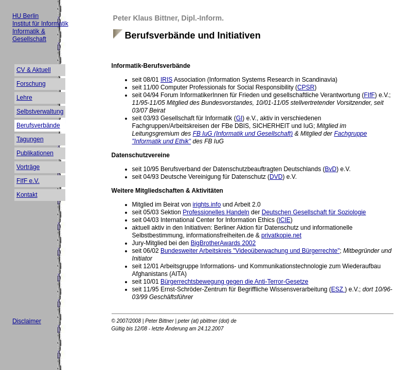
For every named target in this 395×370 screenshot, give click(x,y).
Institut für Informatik (40, 23)
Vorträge (28, 167)
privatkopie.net (281, 235)
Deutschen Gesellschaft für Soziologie (314, 212)
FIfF (369, 95)
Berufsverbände (38, 125)
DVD (276, 176)
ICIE (284, 220)
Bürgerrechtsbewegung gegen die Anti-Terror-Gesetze (234, 281)
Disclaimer (26, 321)
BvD (330, 169)
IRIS (166, 79)
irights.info (207, 204)
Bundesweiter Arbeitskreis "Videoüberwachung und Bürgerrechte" (250, 250)
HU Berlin (25, 16)
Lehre (24, 97)
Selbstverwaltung (39, 111)
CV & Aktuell (33, 69)
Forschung (31, 83)
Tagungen (30, 139)
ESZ (338, 289)
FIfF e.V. (28, 180)
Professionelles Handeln (216, 212)
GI (239, 118)
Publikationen (34, 153)
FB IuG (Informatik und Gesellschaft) (243, 133)
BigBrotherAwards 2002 (223, 243)
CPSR (305, 87)
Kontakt (27, 194)
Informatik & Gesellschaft (29, 35)
